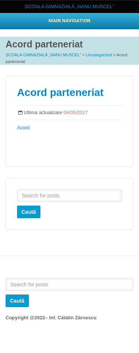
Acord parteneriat (60, 92)
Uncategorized (99, 55)
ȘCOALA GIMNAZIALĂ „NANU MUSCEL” (43, 55)
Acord (23, 127)
